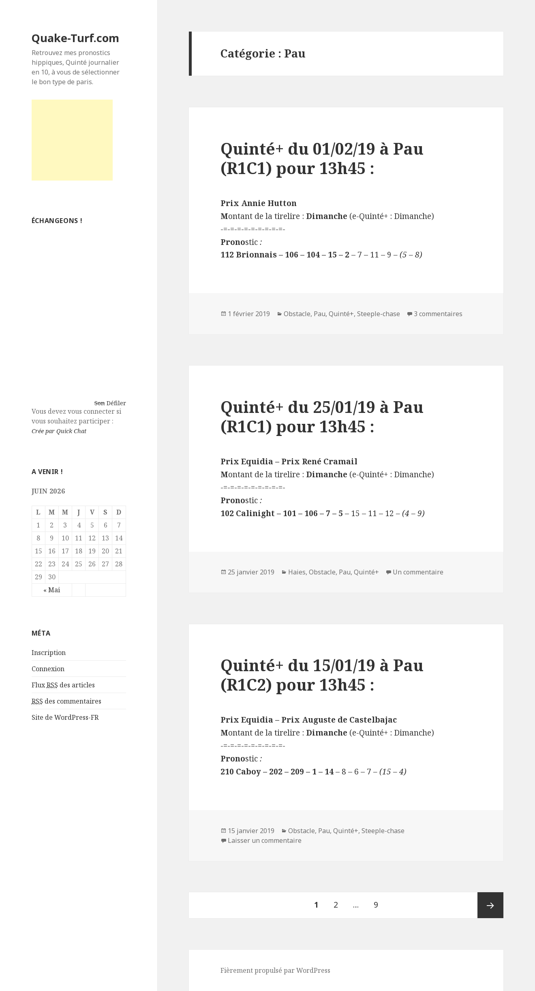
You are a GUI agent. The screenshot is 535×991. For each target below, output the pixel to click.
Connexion (48, 668)
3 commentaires (438, 313)
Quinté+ (341, 313)
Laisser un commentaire (265, 840)
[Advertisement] (72, 140)
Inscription (49, 652)
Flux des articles (63, 685)
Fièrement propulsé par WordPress (275, 970)
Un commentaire (418, 572)
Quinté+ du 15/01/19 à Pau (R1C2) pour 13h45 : (322, 674)
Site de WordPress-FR (65, 717)
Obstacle (297, 313)
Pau (319, 313)
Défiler (116, 403)
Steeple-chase (378, 313)
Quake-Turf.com (75, 37)
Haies (297, 572)
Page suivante (490, 905)
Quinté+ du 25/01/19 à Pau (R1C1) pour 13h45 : (322, 416)
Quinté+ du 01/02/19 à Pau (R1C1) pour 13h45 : (322, 158)
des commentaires (66, 701)
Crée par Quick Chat (59, 431)
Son (99, 403)
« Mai (51, 589)
